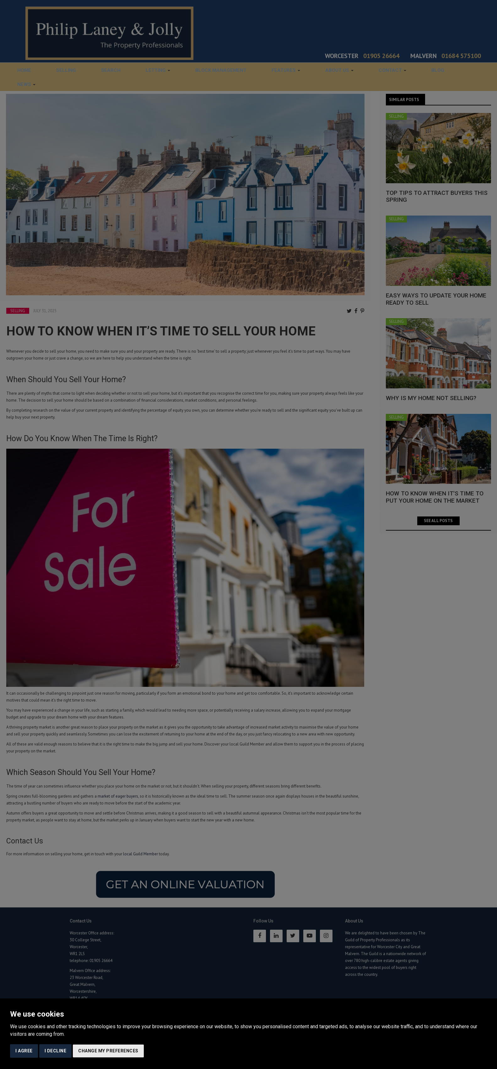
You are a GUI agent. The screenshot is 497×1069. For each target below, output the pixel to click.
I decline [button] (56, 1050)
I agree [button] (24, 1050)
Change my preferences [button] (108, 1050)
